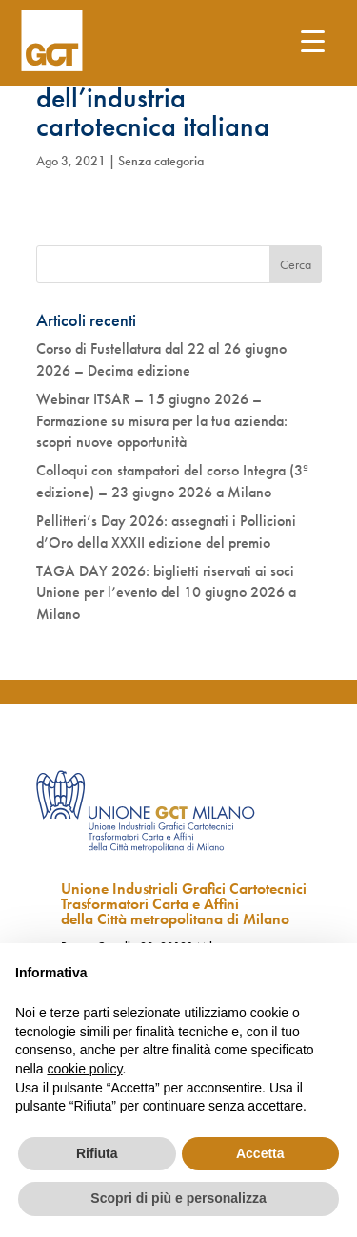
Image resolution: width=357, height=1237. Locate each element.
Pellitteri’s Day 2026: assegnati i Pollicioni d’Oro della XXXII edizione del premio (166, 531)
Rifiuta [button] (97, 1153)
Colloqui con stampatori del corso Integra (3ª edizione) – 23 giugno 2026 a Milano (172, 480)
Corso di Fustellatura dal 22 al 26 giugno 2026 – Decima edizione (161, 358)
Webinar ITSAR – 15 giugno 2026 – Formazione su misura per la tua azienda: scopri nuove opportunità (162, 420)
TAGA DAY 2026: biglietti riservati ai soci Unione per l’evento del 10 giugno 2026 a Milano (166, 592)
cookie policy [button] (84, 1068)
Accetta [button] (260, 1153)
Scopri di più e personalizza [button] (178, 1198)
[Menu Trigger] (313, 40)
